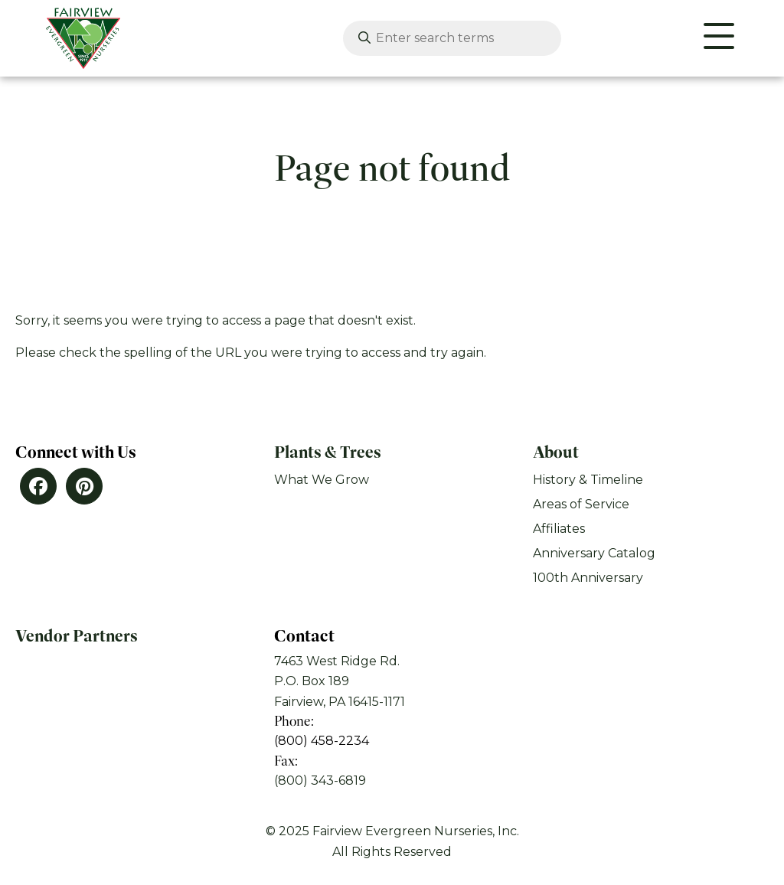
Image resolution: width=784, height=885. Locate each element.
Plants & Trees (327, 452)
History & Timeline (588, 479)
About (556, 452)
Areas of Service (581, 504)
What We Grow (321, 479)
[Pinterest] (84, 486)
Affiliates (559, 528)
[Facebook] (38, 486)
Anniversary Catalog (594, 553)
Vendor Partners (76, 635)
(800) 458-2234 (321, 740)
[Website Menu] (719, 38)
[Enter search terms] (449, 38)
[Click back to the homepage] (76, 38)
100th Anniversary (588, 577)
